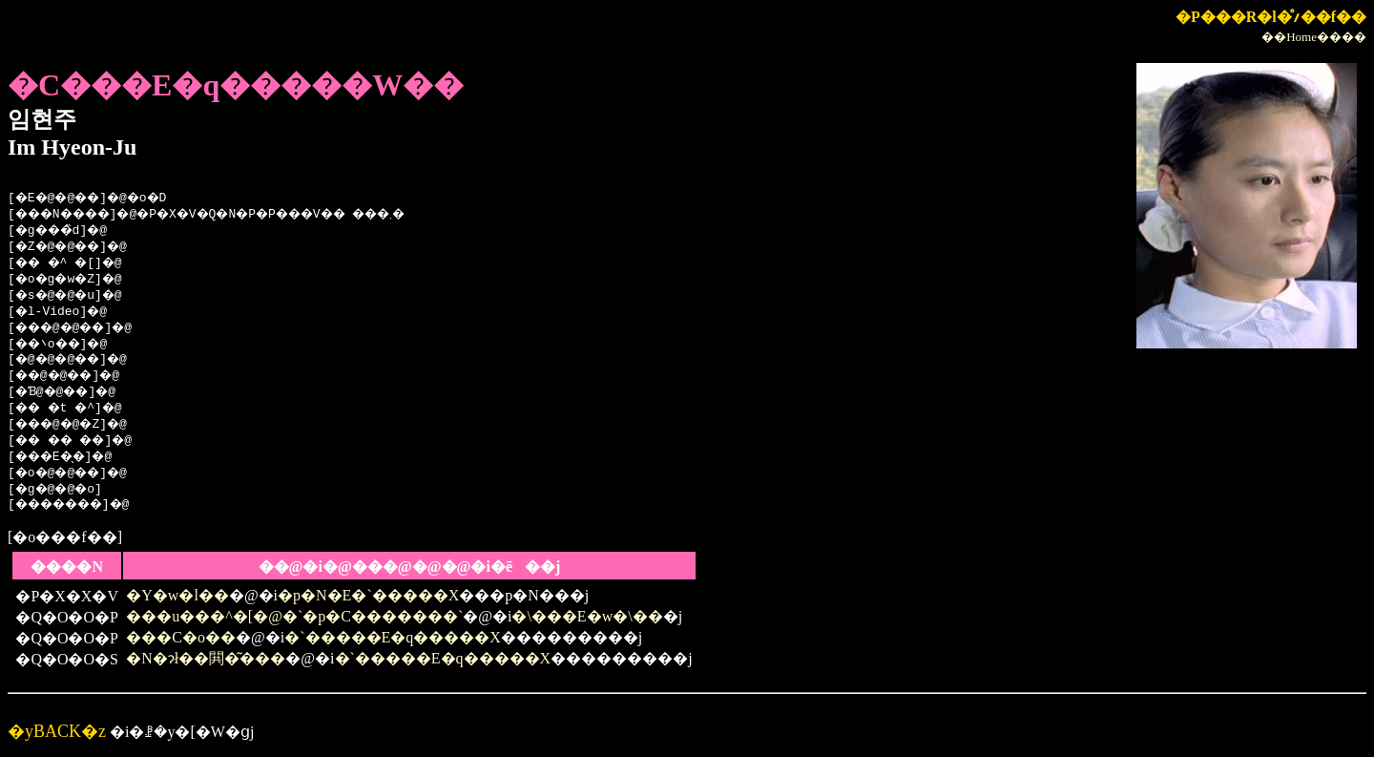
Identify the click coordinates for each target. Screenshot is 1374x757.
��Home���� (1313, 37)
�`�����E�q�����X (392, 637)
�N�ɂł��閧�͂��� (205, 658)
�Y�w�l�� (177, 595)
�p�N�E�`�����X (368, 595)
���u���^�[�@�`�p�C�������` (294, 616)
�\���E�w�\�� (586, 616)
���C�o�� (181, 637)
